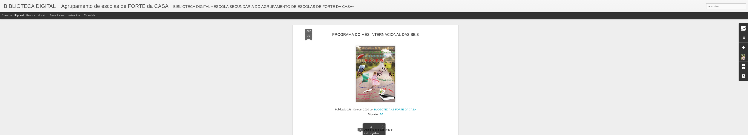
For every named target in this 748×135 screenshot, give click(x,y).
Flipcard (19, 15)
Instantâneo (74, 15)
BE (382, 87)
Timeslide (89, 15)
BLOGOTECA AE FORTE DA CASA (395, 82)
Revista (30, 15)
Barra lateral (57, 15)
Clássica (7, 15)
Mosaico (42, 15)
